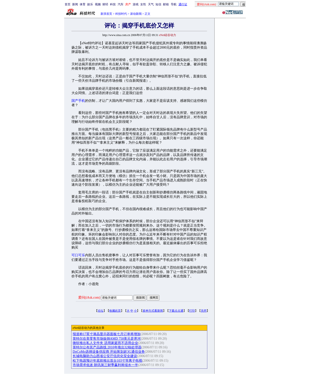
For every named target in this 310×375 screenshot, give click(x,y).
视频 (98, 4)
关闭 (204, 310)
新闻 (75, 4)
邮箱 (166, 4)
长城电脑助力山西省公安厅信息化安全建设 (105, 356)
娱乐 (90, 4)
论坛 (100, 310)
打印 (192, 310)
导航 (174, 4)
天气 (151, 4)
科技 (113, 4)
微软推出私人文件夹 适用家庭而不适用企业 (105, 343)
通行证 (182, 4)
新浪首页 (106, 13)
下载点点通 (176, 310)
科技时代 (121, 13)
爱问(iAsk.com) (89, 297)
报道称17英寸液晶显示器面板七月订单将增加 (106, 334)
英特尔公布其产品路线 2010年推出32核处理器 (107, 347)
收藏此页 (115, 310)
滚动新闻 (136, 13)
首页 (67, 4)
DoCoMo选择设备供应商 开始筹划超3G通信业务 (109, 351)
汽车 (121, 4)
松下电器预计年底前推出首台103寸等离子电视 (107, 360)
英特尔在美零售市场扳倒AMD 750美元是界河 (107, 338)
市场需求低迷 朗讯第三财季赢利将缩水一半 (105, 365)
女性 (143, 4)
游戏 (136, 4)
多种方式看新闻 (153, 310)
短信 (158, 4)
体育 (82, 4)
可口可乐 (78, 255)
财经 (105, 4)
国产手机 (78, 101)
